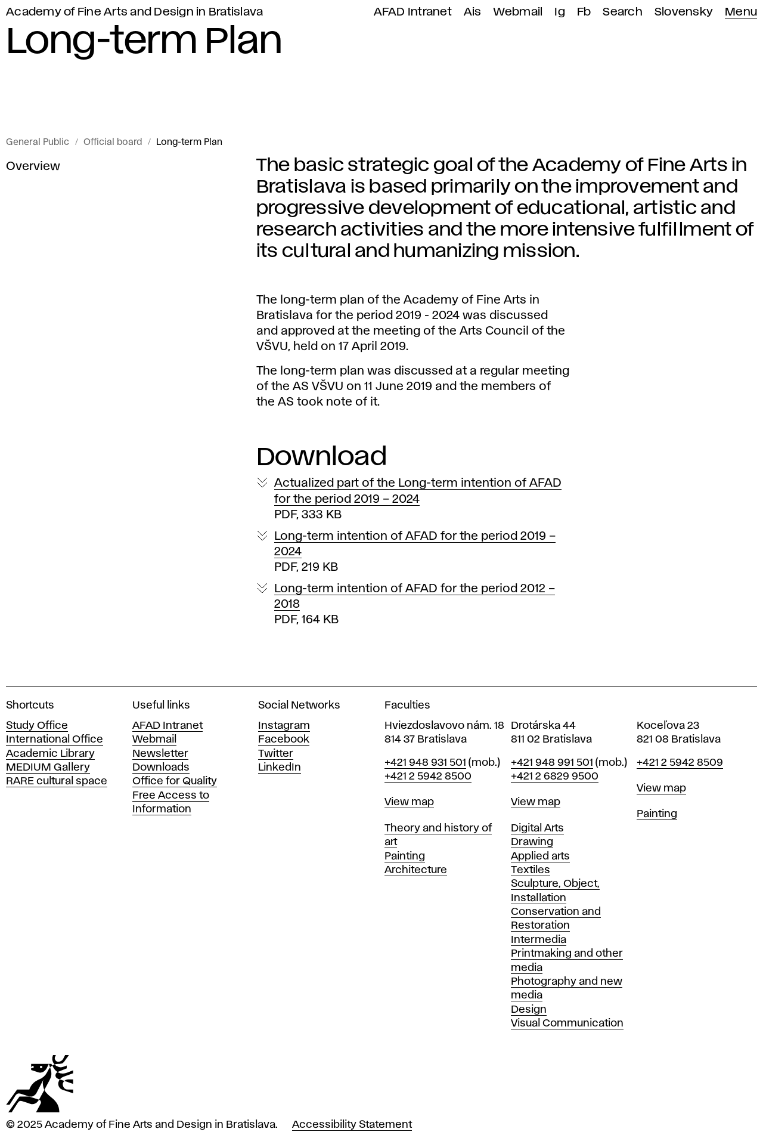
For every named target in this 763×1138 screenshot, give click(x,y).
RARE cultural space (56, 781)
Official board (112, 142)
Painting (404, 856)
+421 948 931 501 (425, 763)
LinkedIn (279, 767)
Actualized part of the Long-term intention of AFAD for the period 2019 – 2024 (418, 499)
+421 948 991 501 (552, 763)
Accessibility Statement (352, 1125)
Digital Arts (537, 828)
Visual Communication (567, 1023)
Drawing (532, 842)
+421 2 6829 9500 (554, 776)
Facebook (283, 739)
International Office (54, 739)
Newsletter (160, 754)
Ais (473, 12)
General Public (37, 142)
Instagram (284, 726)
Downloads (161, 767)
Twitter (275, 754)
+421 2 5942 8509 (680, 763)
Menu (741, 12)
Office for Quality (174, 781)
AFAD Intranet (413, 12)
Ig (559, 12)
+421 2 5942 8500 (428, 776)
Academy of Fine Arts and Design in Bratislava (134, 12)
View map (409, 802)
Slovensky (684, 12)
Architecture (415, 870)
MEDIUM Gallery (48, 767)
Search (623, 12)
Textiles (530, 870)
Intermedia (538, 940)
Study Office (37, 726)
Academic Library (50, 754)
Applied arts (540, 856)
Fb (584, 12)
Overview (33, 166)
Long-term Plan (189, 142)
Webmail (518, 12)
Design (529, 1010)
